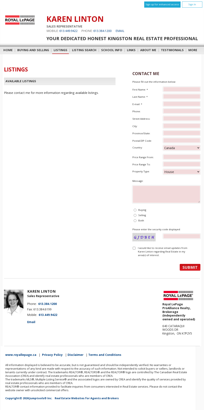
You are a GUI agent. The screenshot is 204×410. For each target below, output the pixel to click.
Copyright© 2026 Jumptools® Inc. (28, 398)
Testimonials (172, 50)
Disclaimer (75, 355)
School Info (111, 50)
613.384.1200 (102, 31)
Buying (142, 209)
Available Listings (20, 81)
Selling (142, 215)
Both (141, 220)
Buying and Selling (33, 50)
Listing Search (84, 50)
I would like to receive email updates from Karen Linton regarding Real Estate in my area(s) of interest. (162, 251)
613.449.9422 (68, 31)
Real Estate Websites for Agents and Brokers (87, 398)
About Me (148, 50)
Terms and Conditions (104, 355)
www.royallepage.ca (20, 355)
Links (131, 50)
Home (8, 50)
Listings (60, 50)
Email (120, 31)
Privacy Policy (52, 355)
